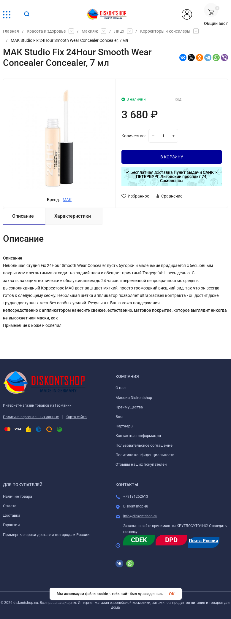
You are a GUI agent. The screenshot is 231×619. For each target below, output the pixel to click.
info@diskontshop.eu (140, 516)
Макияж (90, 31)
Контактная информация (138, 435)
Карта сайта (76, 417)
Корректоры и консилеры (165, 31)
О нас (121, 388)
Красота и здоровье (46, 31)
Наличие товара (17, 496)
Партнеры (124, 426)
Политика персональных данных (31, 417)
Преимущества (129, 407)
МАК (67, 200)
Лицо (119, 31)
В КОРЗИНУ (171, 157)
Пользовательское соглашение (144, 445)
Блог (120, 416)
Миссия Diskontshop (134, 397)
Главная (11, 31)
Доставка (11, 515)
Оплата (9, 506)
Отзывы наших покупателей (141, 464)
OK (172, 593)
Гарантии (11, 525)
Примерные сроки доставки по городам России (46, 534)
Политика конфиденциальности (145, 455)
